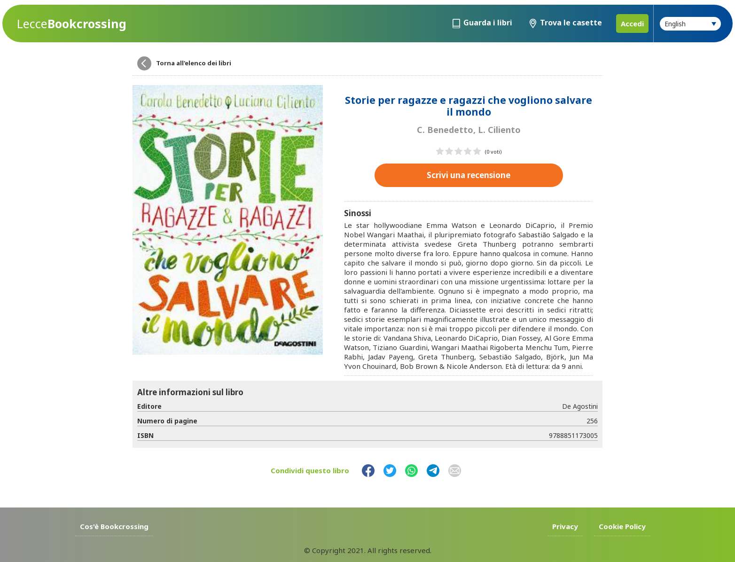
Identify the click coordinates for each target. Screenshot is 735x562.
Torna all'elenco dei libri (193, 63)
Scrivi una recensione (468, 175)
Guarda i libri (487, 22)
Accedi (632, 23)
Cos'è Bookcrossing (114, 526)
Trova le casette (571, 22)
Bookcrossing (71, 24)
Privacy (565, 526)
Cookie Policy (622, 526)
